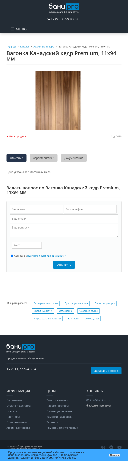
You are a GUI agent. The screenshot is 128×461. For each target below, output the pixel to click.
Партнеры (13, 416)
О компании (14, 400)
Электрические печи (46, 303)
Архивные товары (18, 427)
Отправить (64, 264)
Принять (114, 455)
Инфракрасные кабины (47, 318)
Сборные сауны (88, 310)
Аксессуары (92, 318)
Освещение (65, 310)
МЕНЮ (21, 29)
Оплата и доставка (18, 405)
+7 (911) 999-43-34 (64, 19)
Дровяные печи (43, 310)
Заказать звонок (106, 371)
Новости (12, 411)
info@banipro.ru (100, 400)
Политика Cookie (64, 457)
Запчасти (73, 318)
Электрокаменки (57, 400)
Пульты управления (76, 303)
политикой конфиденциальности (46, 255)
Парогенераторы (105, 303)
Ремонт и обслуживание (62, 427)
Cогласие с (40, 256)
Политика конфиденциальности (23, 448)
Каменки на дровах (59, 416)
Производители (16, 422)
